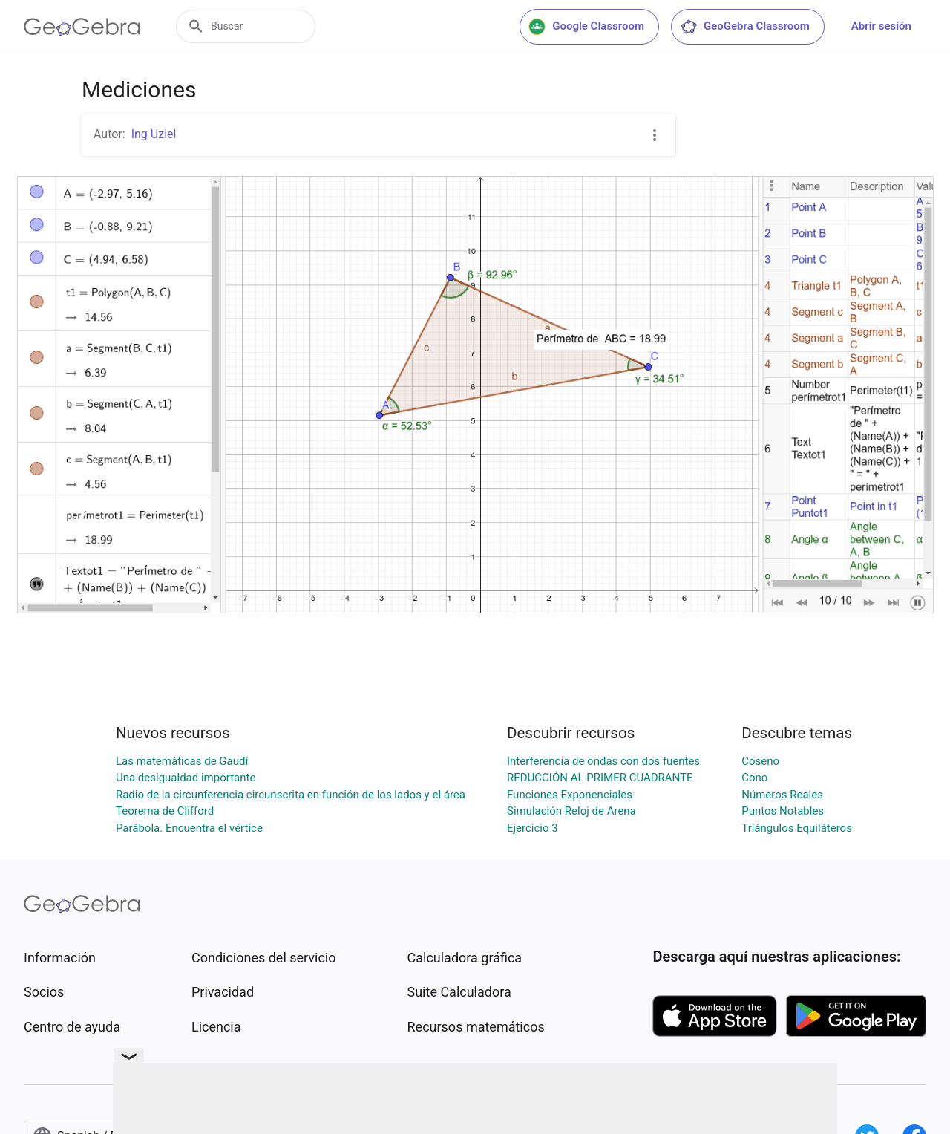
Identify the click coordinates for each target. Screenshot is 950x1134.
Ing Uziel (154, 134)
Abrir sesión (881, 26)
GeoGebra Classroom (745, 27)
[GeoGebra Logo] (82, 27)
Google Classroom (586, 27)
